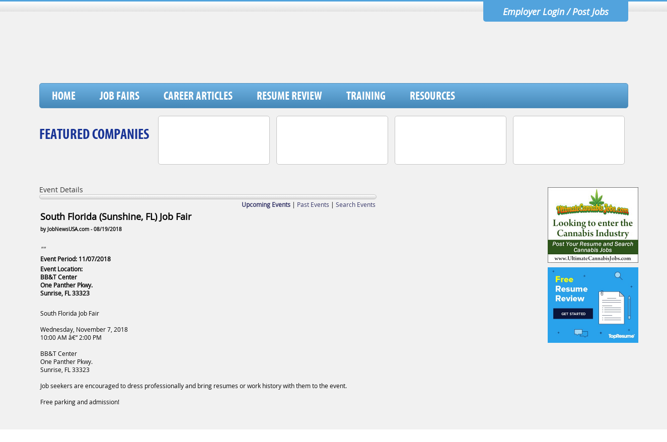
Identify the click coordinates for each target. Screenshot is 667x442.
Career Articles (198, 96)
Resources (432, 96)
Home (64, 96)
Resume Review (289, 96)
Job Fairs (119, 96)
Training (366, 96)
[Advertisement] (444, 57)
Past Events (313, 204)
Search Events (356, 204)
